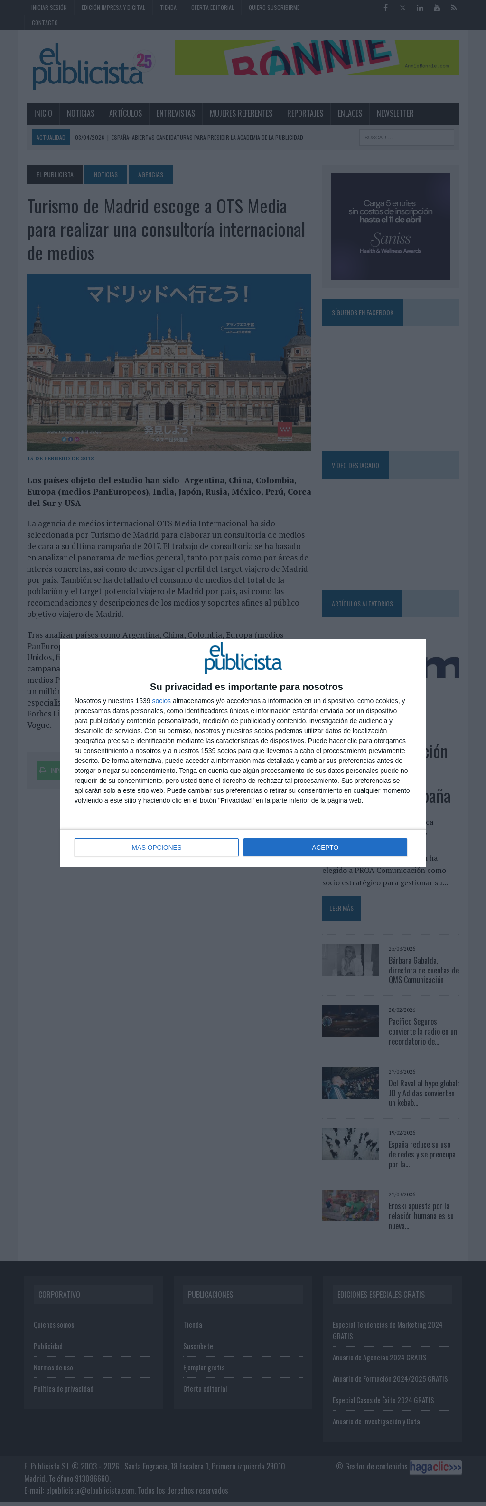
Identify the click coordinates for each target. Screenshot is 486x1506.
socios (161, 701)
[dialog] (243, 753)
